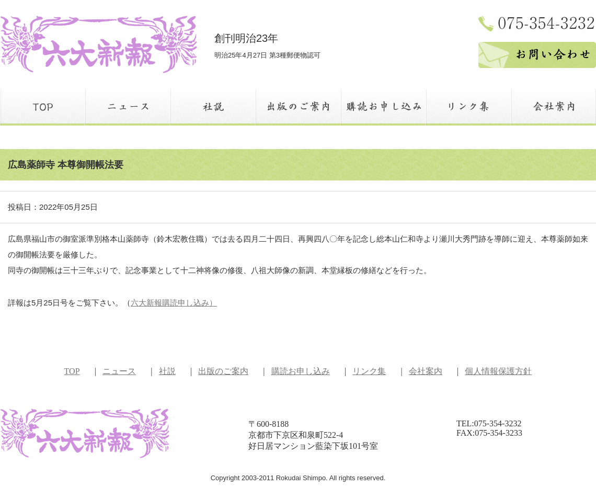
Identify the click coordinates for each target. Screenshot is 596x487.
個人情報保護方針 (498, 371)
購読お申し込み (300, 371)
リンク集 (369, 371)
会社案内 (425, 371)
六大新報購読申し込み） (174, 302)
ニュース (119, 371)
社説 (167, 371)
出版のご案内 (223, 371)
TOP (72, 371)
